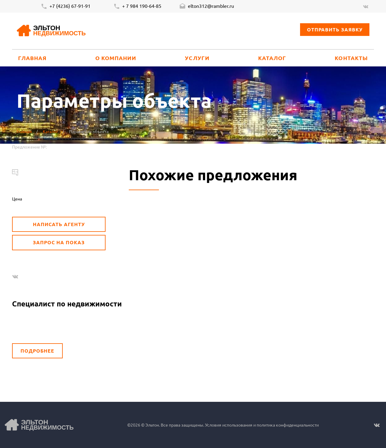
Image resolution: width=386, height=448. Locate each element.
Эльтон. (152, 424)
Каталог (272, 57)
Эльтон (59, 31)
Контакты (351, 57)
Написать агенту (58, 224)
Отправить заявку (334, 29)
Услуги (197, 57)
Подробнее (37, 350)
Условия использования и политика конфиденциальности (261, 424)
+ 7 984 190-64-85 (137, 6)
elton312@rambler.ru (206, 6)
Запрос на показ (58, 242)
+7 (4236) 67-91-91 (65, 6)
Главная (32, 57)
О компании (116, 57)
